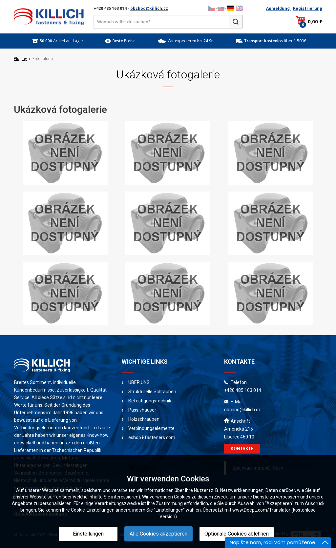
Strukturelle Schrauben (152, 391)
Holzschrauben (143, 419)
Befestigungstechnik (149, 400)
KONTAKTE (242, 448)
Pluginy (20, 58)
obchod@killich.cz (149, 8)
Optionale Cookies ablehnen (236, 534)
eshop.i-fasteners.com (151, 437)
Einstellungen (88, 534)
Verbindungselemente (151, 428)
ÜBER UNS (139, 382)
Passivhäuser (142, 410)
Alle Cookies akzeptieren (158, 534)
